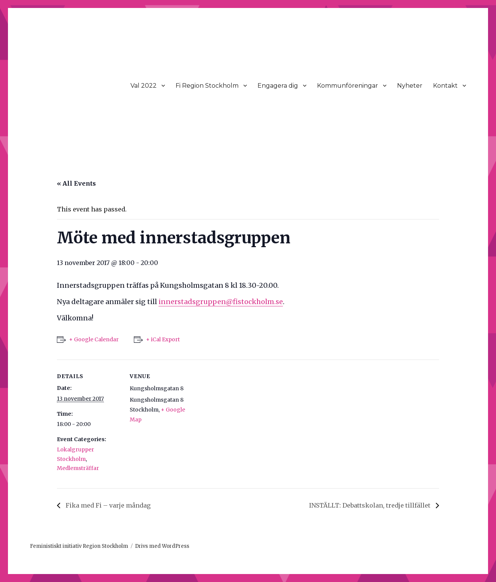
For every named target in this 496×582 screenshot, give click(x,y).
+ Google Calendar (94, 339)
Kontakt (445, 85)
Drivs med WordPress (162, 546)
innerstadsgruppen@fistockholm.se (221, 301)
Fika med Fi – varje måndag (107, 505)
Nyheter (409, 85)
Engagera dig (277, 85)
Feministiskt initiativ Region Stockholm (79, 546)
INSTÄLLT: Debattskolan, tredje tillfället (370, 505)
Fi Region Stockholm (207, 85)
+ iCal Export (163, 339)
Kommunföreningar (347, 85)
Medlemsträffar (78, 468)
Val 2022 (143, 85)
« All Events (76, 183)
